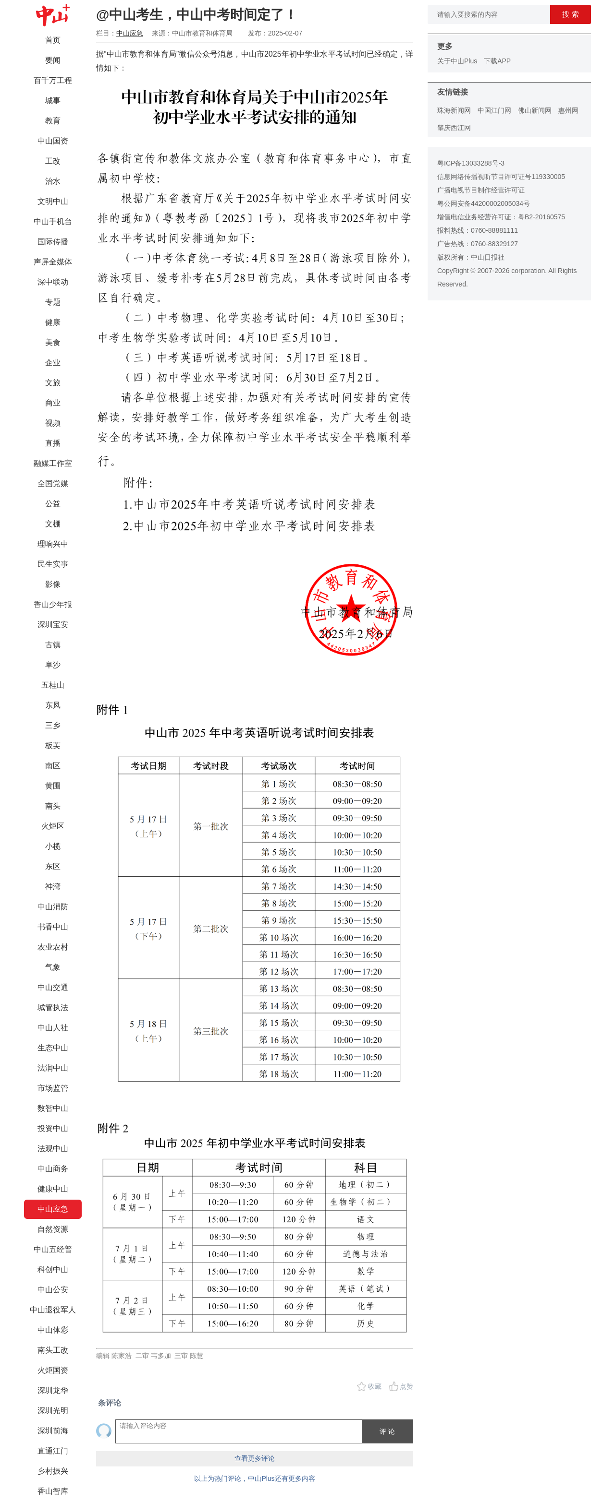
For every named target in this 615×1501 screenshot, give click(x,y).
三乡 (53, 725)
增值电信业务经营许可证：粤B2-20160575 (501, 217)
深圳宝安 (52, 624)
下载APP (497, 61)
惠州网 (568, 110)
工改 (53, 161)
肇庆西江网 (454, 127)
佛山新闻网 (535, 110)
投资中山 (52, 1128)
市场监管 (52, 1088)
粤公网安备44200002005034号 (483, 203)
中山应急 (52, 1209)
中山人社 (52, 1028)
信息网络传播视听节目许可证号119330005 (501, 176)
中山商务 (52, 1169)
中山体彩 (52, 1330)
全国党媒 (52, 483)
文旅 (53, 383)
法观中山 (52, 1148)
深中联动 (52, 282)
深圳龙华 (52, 1390)
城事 (53, 100)
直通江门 (52, 1451)
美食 (53, 342)
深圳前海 (52, 1431)
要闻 (53, 60)
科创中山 (52, 1269)
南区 (53, 766)
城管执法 (52, 1007)
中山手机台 (53, 221)
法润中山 (52, 1068)
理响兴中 (52, 544)
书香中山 (52, 927)
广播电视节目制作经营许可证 (481, 190)
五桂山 (52, 685)
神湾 (53, 886)
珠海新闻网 (454, 110)
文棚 (53, 524)
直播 (53, 443)
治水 (53, 181)
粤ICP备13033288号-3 (470, 163)
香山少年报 (53, 604)
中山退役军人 (53, 1310)
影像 (53, 584)
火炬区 (52, 826)
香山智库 (52, 1491)
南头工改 (52, 1350)
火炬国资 (52, 1370)
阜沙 (53, 665)
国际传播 (52, 242)
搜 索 (570, 14)
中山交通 (52, 987)
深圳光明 (52, 1410)
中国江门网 (494, 110)
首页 (53, 40)
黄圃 (53, 786)
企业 (53, 362)
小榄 (53, 846)
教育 (53, 121)
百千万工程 (53, 80)
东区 (53, 866)
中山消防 (52, 907)
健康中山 (52, 1189)
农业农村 (52, 947)
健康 (53, 322)
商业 (53, 403)
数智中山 (52, 1108)
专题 (53, 302)
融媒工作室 (53, 463)
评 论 (387, 1431)
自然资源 (52, 1229)
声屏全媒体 (53, 262)
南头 (53, 806)
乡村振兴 (52, 1471)
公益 (53, 504)
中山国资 (52, 141)
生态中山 (52, 1048)
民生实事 (52, 564)
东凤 (53, 705)
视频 (53, 423)
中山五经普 (53, 1249)
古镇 (53, 645)
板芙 (53, 745)
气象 (53, 967)
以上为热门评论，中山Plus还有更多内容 (254, 1478)
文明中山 (52, 201)
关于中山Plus (457, 61)
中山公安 (52, 1290)
